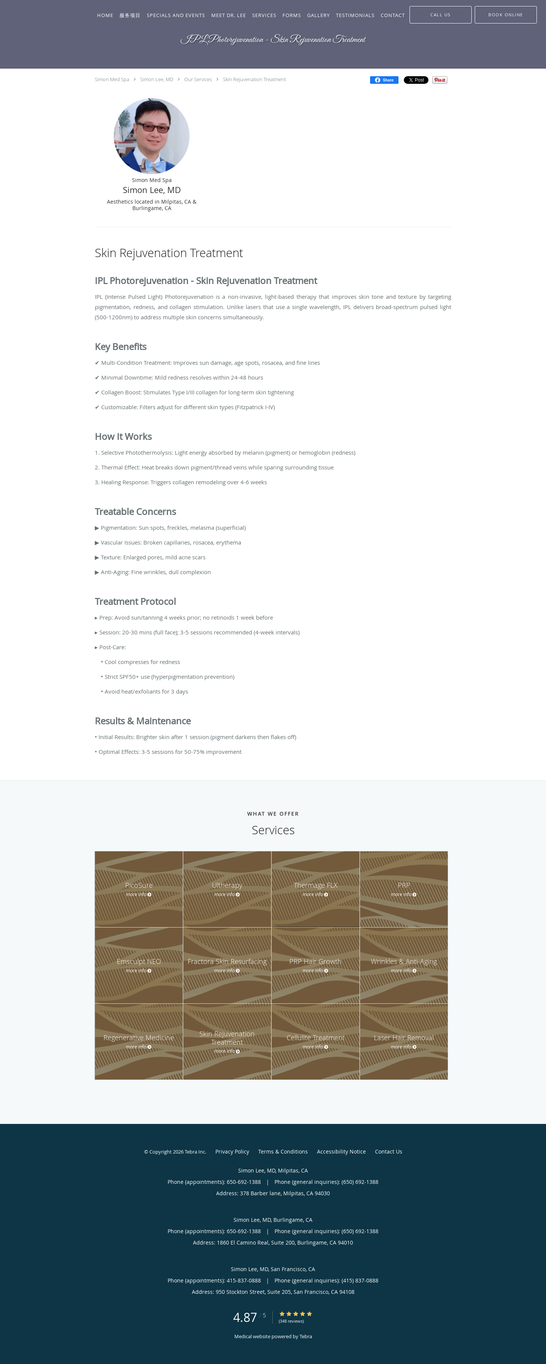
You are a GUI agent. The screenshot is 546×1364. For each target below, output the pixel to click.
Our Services (198, 79)
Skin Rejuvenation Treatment (254, 79)
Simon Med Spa (112, 79)
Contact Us (388, 1151)
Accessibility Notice (341, 1151)
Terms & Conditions (283, 1151)
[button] (506, 15)
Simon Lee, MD (156, 79)
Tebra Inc (195, 1151)
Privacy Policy (232, 1151)
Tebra (306, 1336)
